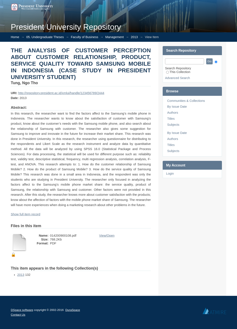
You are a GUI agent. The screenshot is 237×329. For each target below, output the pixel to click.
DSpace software (22, 310)
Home (15, 37)
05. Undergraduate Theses (45, 37)
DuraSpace (72, 310)
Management (114, 37)
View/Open (106, 235)
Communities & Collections (186, 100)
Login (170, 173)
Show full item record (25, 214)
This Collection (178, 72)
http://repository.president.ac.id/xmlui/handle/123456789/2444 (61, 93)
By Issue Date (177, 106)
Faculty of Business (84, 37)
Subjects (173, 124)
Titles (171, 118)
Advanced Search (177, 78)
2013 (134, 37)
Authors (172, 112)
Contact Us (18, 314)
